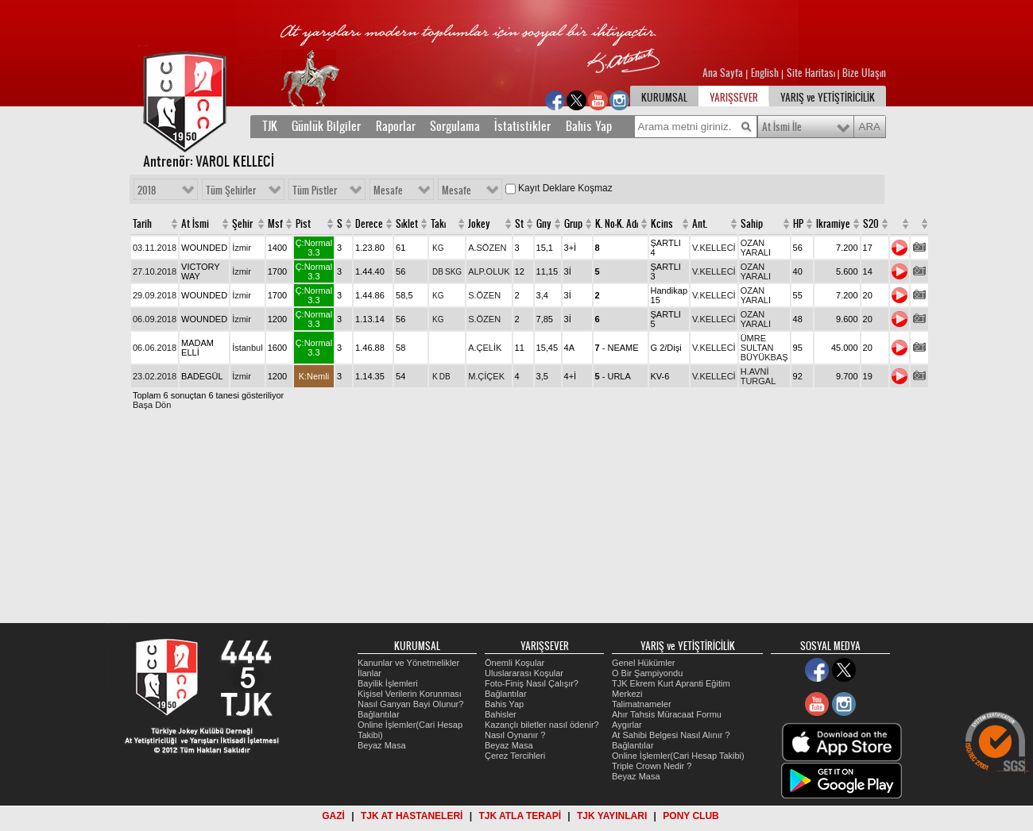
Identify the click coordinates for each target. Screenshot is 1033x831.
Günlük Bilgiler (326, 126)
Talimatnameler (641, 704)
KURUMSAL (664, 97)
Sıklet (407, 224)
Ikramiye (833, 224)
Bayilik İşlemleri (388, 683)
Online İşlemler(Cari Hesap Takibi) (678, 755)
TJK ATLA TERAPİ (519, 815)
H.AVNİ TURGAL (758, 376)
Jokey (479, 224)
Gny (543, 224)
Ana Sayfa (723, 73)
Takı (438, 224)
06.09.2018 (154, 319)
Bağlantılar (379, 714)
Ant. (699, 224)
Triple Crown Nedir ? (651, 766)
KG (437, 248)
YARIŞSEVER (734, 97)
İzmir (241, 247)
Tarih (142, 224)
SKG (453, 271)
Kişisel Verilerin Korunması (410, 693)
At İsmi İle (782, 127)
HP (798, 224)
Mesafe (388, 190)
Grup (573, 224)
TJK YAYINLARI (612, 815)
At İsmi (195, 224)
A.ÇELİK (484, 347)
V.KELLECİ (714, 247)
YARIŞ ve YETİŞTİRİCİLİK (827, 97)
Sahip (752, 224)
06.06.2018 (154, 347)
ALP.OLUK (488, 271)
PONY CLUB (690, 815)
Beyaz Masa (382, 745)
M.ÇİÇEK (486, 376)
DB (437, 271)
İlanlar (369, 673)
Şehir (242, 224)
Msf (275, 224)
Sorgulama (455, 126)
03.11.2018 (154, 247)
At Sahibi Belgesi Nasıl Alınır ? (671, 735)
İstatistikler (522, 126)
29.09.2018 (154, 295)
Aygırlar (627, 724)
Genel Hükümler (643, 662)
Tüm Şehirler (231, 190)
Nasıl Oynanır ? (515, 735)
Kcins (662, 224)
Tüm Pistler (314, 190)
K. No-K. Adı (616, 224)
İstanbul (247, 347)
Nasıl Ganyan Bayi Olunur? (410, 704)
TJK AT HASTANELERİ (411, 815)
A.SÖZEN (487, 247)
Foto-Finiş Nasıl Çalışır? (531, 683)
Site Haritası (812, 73)
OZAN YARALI (756, 247)
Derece (369, 224)
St (519, 224)
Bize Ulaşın (864, 73)
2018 (146, 190)
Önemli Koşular (514, 662)
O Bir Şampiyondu (647, 673)
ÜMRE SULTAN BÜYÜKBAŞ (764, 347)
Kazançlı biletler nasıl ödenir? (542, 724)
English (765, 73)
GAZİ (333, 815)
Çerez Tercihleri (515, 755)
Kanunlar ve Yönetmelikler (408, 662)
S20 (871, 224)
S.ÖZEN (484, 295)
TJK (269, 126)
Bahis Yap (589, 126)
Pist (303, 224)
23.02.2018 (154, 376)
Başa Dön (152, 405)
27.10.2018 (154, 271)
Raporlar (396, 126)
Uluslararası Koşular (524, 673)
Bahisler (500, 714)
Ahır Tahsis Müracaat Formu (667, 714)
